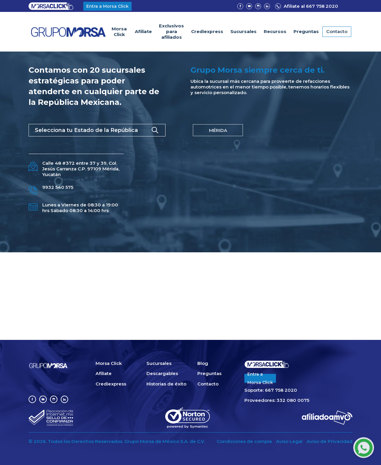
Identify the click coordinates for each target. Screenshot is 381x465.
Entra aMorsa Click (260, 378)
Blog (202, 363)
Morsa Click (119, 31)
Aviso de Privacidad (329, 441)
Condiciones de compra (244, 441)
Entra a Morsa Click (107, 6)
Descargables (162, 373)
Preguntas (306, 31)
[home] (68, 31)
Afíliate (143, 31)
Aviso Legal (289, 441)
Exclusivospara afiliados (171, 31)
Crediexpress (207, 31)
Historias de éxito (166, 384)
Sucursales (243, 31)
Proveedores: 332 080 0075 (276, 400)
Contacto (336, 31)
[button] (275, 32)
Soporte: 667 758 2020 (270, 390)
